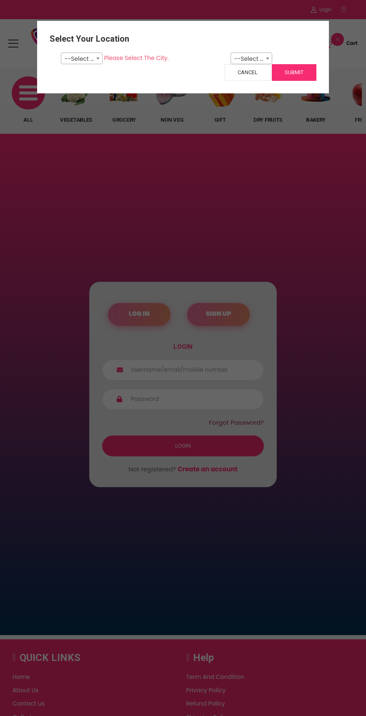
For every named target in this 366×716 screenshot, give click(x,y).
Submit (294, 72)
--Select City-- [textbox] (83, 59)
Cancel (248, 72)
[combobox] (82, 58)
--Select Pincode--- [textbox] (253, 59)
